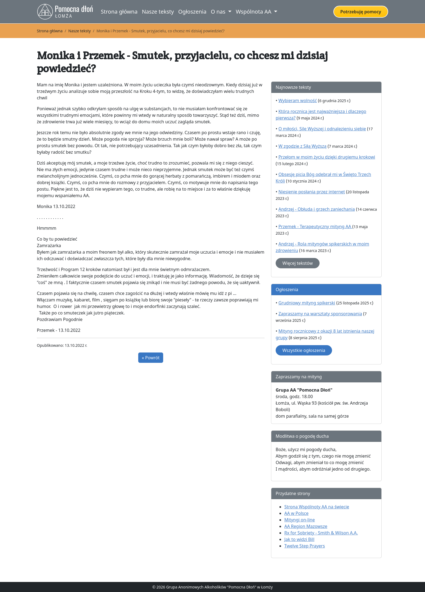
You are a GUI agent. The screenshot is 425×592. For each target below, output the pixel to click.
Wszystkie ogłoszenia (303, 350)
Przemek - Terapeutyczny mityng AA (315, 226)
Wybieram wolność (297, 100)
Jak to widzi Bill (299, 539)
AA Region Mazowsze (305, 526)
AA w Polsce (296, 513)
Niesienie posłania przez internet (311, 192)
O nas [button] (219, 11)
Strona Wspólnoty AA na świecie (316, 507)
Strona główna (119, 11)
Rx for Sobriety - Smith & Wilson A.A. (321, 533)
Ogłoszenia (192, 11)
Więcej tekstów (297, 263)
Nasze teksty (158, 11)
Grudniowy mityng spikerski (306, 303)
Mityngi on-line (299, 520)
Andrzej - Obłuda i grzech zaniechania (316, 209)
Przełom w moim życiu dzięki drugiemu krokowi (326, 157)
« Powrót (151, 358)
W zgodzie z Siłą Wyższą (302, 146)
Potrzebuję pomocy (360, 12)
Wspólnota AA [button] (254, 11)
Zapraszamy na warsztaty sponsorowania (320, 314)
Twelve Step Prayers (304, 546)
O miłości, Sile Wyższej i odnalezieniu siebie (322, 129)
